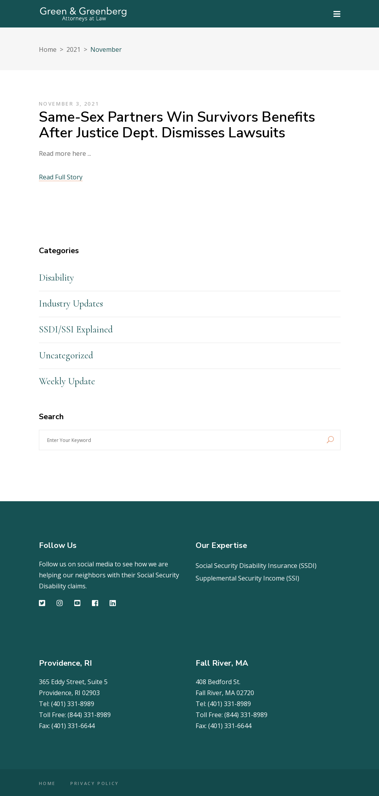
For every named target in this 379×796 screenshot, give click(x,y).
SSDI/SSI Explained (76, 329)
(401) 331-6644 (73, 725)
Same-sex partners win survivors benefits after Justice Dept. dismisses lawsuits (177, 125)
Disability (56, 277)
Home (48, 49)
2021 (73, 49)
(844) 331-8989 (89, 714)
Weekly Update (67, 381)
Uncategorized (66, 355)
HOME (47, 783)
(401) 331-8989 (72, 703)
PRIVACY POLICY (94, 783)
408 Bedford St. (218, 681)
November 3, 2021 (69, 103)
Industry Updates (71, 303)
